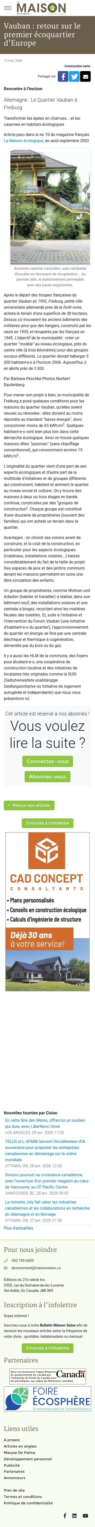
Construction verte (77, 66)
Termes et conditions (23, 1496)
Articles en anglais (20, 1446)
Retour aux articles (29, 805)
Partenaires (14, 1471)
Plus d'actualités (18, 1228)
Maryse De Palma (19, 1452)
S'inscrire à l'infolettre (47, 823)
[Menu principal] (7, 8)
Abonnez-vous (47, 777)
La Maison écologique (23, 140)
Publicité (12, 1465)
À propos (12, 1440)
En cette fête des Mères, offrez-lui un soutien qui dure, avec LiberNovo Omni (45, 1123)
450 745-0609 (22, 1261)
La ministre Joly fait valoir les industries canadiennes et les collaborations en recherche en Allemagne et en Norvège (47, 1208)
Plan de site (14, 1490)
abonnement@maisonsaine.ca (36, 1268)
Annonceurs (14, 1478)
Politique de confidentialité (28, 1503)
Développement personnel (28, 1459)
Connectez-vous (48, 761)
